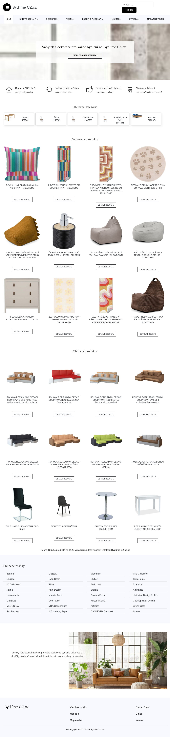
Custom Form (98, 595)
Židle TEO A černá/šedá (64, 526)
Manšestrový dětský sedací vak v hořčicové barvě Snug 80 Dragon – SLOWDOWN (22, 255)
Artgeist (95, 606)
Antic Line (96, 584)
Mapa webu (76, 720)
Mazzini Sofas (98, 600)
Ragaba (10, 579)
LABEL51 (11, 600)
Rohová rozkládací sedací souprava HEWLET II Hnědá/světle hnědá (147, 400)
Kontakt (140, 720)
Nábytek (115, 19)
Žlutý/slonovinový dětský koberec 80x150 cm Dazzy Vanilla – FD (64, 319)
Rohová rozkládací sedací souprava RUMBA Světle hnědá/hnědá (64, 464)
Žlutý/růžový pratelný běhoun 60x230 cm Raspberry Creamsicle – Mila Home (106, 319)
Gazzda (53, 573)
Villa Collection (140, 573)
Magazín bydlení (155, 19)
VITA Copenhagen (58, 606)
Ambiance (138, 590)
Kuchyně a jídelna (91, 19)
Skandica (137, 584)
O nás (139, 714)
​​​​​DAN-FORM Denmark (102, 611)
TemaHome (139, 579)
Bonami (10, 573)
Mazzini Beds (55, 595)
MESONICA (12, 606)
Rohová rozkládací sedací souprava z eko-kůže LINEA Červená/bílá (64, 400)
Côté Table (54, 600)
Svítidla (133, 19)
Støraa (94, 590)
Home (8, 19)
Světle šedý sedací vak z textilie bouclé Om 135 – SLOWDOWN (147, 255)
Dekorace (51, 19)
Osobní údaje (142, 707)
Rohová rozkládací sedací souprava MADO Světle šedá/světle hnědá (106, 400)
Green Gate (139, 606)
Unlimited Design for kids (145, 595)
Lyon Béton (54, 579)
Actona (136, 611)
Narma (9, 590)
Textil (69, 19)
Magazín (74, 714)
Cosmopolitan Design (144, 600)
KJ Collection (13, 584)
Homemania (12, 595)
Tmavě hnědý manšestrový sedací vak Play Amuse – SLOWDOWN (147, 319)
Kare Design (55, 590)
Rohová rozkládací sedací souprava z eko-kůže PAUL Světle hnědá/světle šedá (22, 400)
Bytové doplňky (27, 19)
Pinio (51, 584)
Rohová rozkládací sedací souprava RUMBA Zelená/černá (106, 464)
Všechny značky (78, 707)
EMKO (94, 579)
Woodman (96, 573)
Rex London (12, 611)
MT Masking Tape (58, 611)
